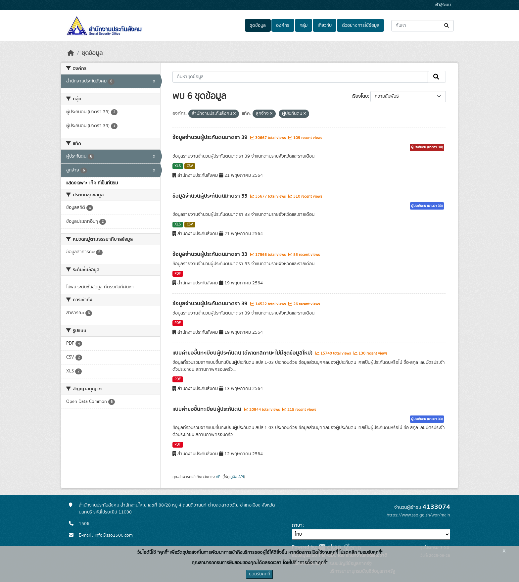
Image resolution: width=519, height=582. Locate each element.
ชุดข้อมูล (258, 25)
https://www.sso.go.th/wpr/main (418, 515)
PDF (177, 273)
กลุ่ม (303, 25)
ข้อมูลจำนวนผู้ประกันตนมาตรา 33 (210, 196)
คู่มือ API (237, 477)
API (218, 477)
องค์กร (282, 25)
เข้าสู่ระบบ (443, 5)
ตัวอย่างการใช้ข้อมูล (360, 25)
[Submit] (447, 25)
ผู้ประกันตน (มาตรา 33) (427, 206)
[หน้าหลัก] (71, 53)
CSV (190, 166)
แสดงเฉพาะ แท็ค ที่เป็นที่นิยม (92, 183)
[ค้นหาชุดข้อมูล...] (422, 25)
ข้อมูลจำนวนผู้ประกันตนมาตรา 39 (210, 137)
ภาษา (297, 525)
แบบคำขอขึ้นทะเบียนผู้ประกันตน (207, 409)
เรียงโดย (360, 96)
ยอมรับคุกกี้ (259, 574)
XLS (177, 166)
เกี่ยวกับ (325, 25)
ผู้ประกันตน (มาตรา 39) (427, 147)
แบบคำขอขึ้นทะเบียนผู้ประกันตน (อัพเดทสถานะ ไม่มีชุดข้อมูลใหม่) (243, 353)
